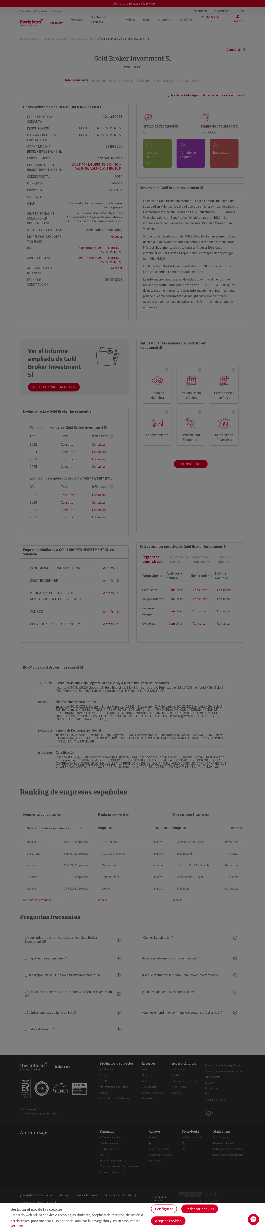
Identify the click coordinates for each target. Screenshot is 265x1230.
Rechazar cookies (199, 1209)
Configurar (164, 1209)
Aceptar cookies (168, 1221)
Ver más (16, 1226)
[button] (253, 1219)
